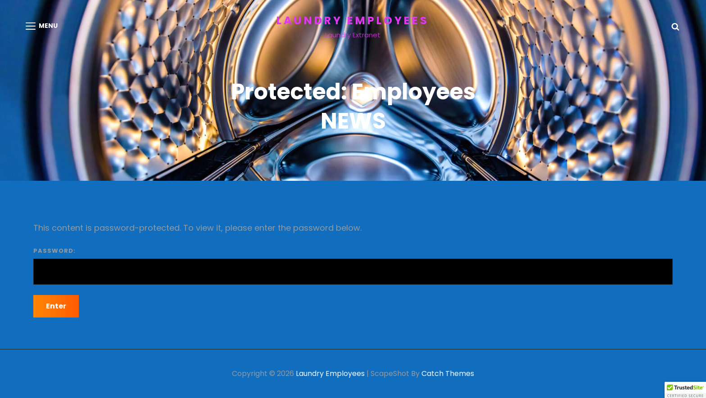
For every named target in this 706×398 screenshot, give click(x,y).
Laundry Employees (352, 20)
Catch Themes (447, 373)
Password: (353, 265)
